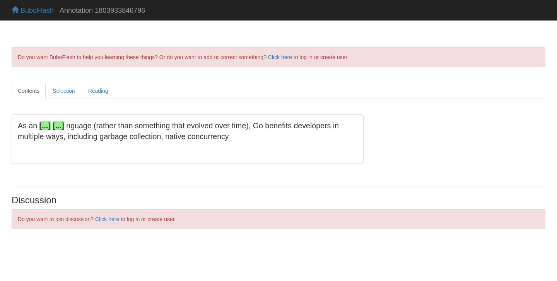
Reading (98, 91)
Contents (28, 91)
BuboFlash (33, 10)
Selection (64, 91)
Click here (280, 57)
